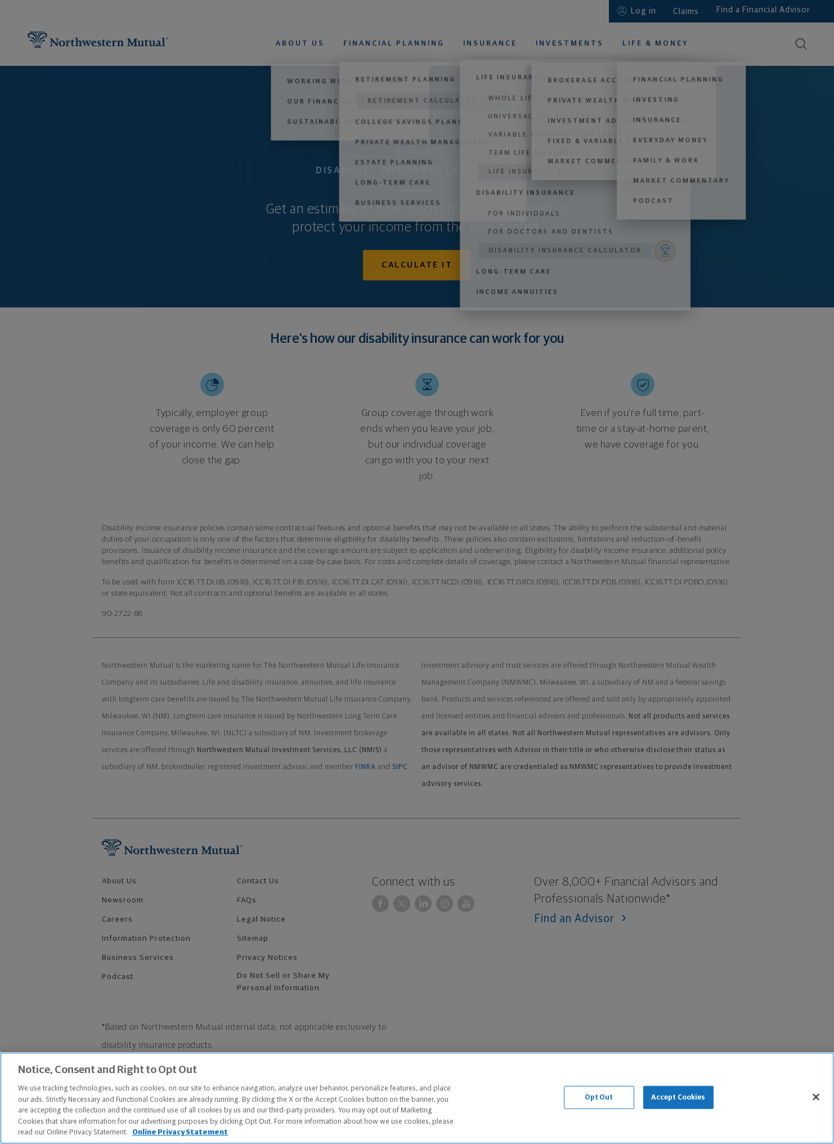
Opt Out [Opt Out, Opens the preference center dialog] (599, 1097)
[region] (417, 1098)
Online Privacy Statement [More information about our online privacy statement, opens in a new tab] (180, 1132)
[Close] (816, 1096)
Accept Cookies (678, 1097)
